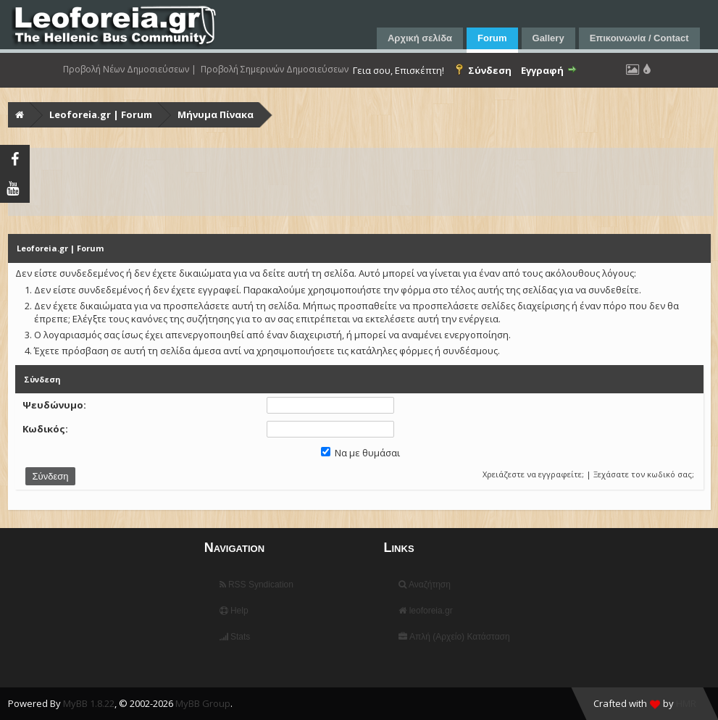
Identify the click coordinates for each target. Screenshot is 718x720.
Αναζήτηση (424, 584)
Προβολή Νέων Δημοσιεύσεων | (129, 69)
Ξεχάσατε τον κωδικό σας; (643, 474)
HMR (686, 703)
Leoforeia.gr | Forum (100, 114)
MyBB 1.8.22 (88, 703)
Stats (235, 637)
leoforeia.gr (425, 611)
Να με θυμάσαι (360, 452)
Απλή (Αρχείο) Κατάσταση (453, 637)
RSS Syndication (256, 584)
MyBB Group (202, 703)
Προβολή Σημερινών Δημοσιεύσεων (274, 69)
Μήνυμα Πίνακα (216, 114)
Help (234, 611)
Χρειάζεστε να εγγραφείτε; (533, 474)
